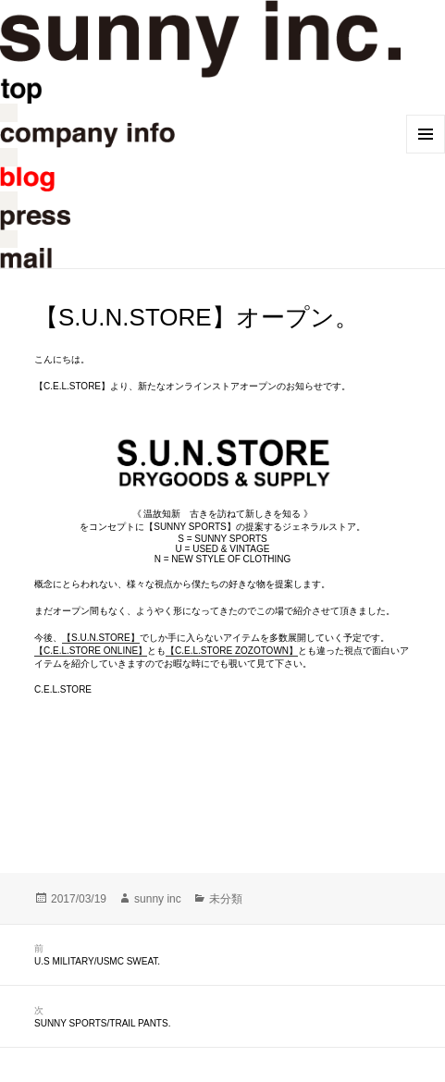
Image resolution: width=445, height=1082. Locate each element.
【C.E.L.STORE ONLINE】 (90, 651)
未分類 (225, 898)
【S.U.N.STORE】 (101, 638)
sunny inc (157, 898)
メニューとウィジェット (425, 134)
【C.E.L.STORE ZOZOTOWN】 (232, 651)
